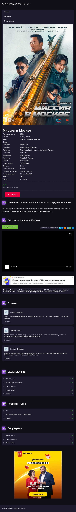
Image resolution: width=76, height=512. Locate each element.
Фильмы (7, 12)
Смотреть (12, 194)
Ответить (7, 322)
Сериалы (7, 16)
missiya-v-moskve (16, 4)
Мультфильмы (9, 21)
